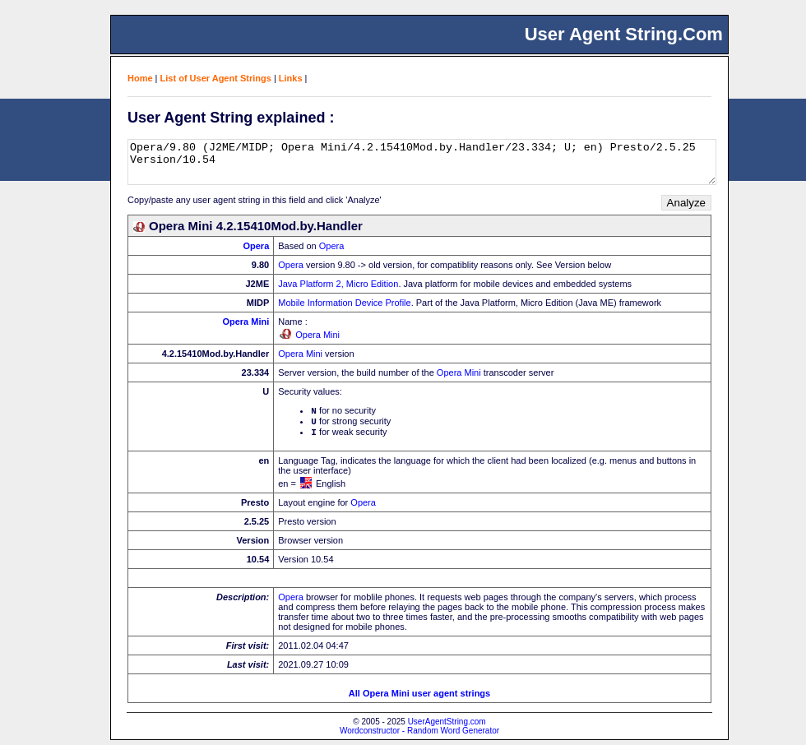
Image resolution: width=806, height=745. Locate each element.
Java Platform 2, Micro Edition (338, 284)
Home (140, 78)
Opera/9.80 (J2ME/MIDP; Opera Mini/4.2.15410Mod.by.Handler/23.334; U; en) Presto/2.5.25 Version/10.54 (421, 162)
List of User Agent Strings (215, 78)
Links (291, 78)
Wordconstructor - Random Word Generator (419, 735)
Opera (256, 246)
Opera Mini (245, 321)
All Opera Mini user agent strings (419, 698)
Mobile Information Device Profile (344, 303)
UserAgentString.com (447, 726)
